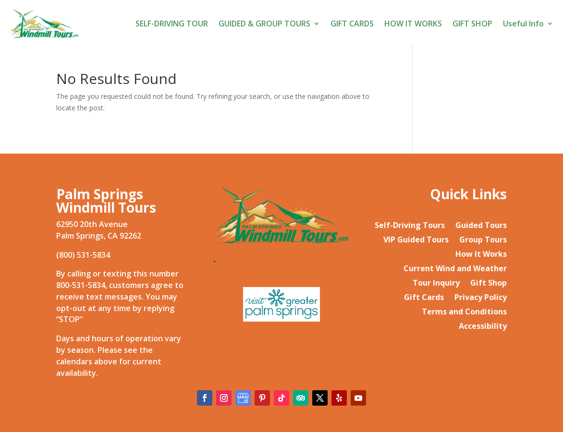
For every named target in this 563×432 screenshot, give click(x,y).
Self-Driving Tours (410, 226)
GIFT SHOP (472, 23)
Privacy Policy (480, 298)
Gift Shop (488, 283)
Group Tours (483, 240)
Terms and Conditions (464, 312)
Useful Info (523, 23)
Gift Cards (424, 298)
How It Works (481, 255)
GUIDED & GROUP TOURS (264, 23)
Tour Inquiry (436, 283)
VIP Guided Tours (416, 240)
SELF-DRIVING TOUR (171, 23)
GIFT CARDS (352, 23)
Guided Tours (481, 226)
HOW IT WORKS (413, 23)
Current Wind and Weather (455, 269)
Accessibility (483, 327)
